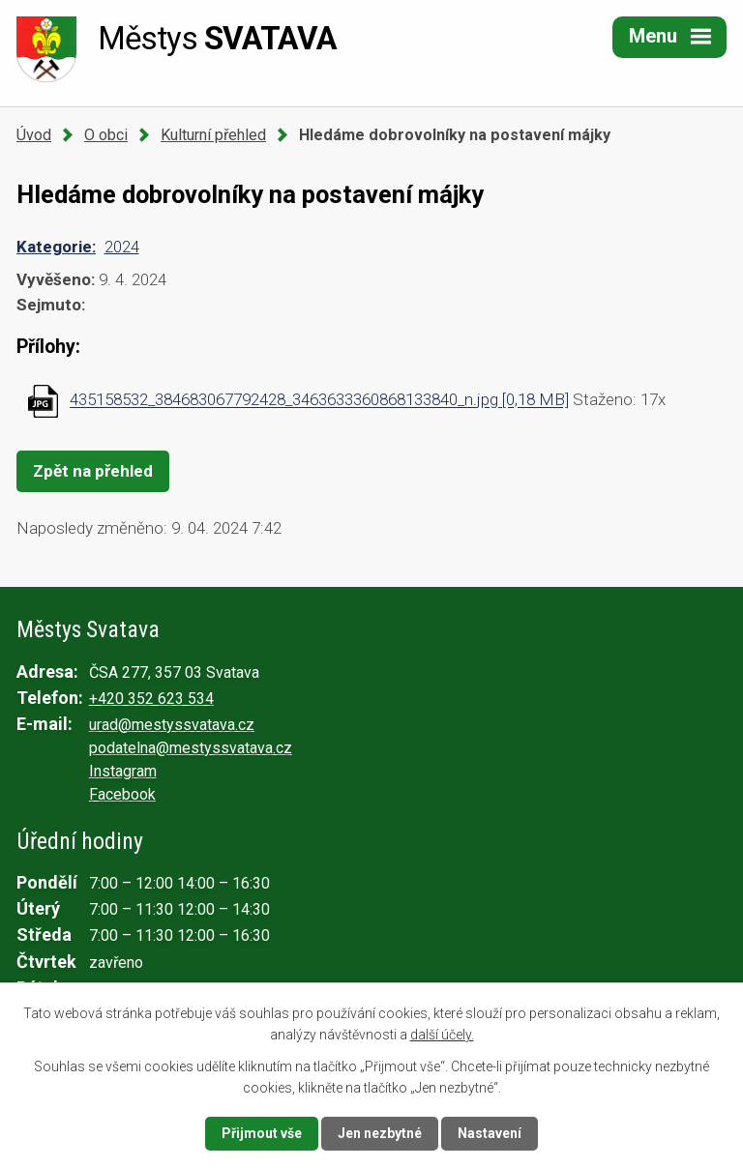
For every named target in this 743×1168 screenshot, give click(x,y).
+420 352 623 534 (151, 698)
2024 (121, 246)
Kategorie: (56, 246)
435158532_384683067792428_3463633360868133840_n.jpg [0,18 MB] (319, 400)
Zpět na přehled (93, 471)
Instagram (123, 771)
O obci (106, 135)
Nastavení (489, 1133)
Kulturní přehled (213, 135)
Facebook (122, 794)
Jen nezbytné (380, 1133)
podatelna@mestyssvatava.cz (190, 748)
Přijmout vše (262, 1133)
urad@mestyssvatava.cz (171, 724)
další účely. (442, 1034)
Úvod (33, 135)
